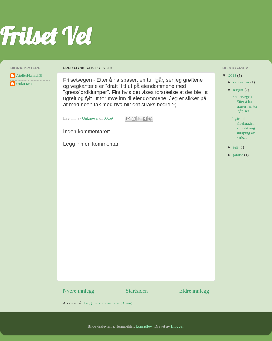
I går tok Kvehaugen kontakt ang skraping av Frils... (243, 128)
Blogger (177, 326)
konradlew (144, 326)
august (239, 90)
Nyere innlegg (78, 291)
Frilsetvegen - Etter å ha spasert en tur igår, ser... (245, 103)
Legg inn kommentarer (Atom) (107, 303)
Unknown (24, 83)
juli (236, 147)
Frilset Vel (45, 35)
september (241, 82)
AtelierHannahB (29, 75)
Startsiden (137, 291)
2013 (232, 75)
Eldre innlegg (194, 291)
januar (238, 155)
